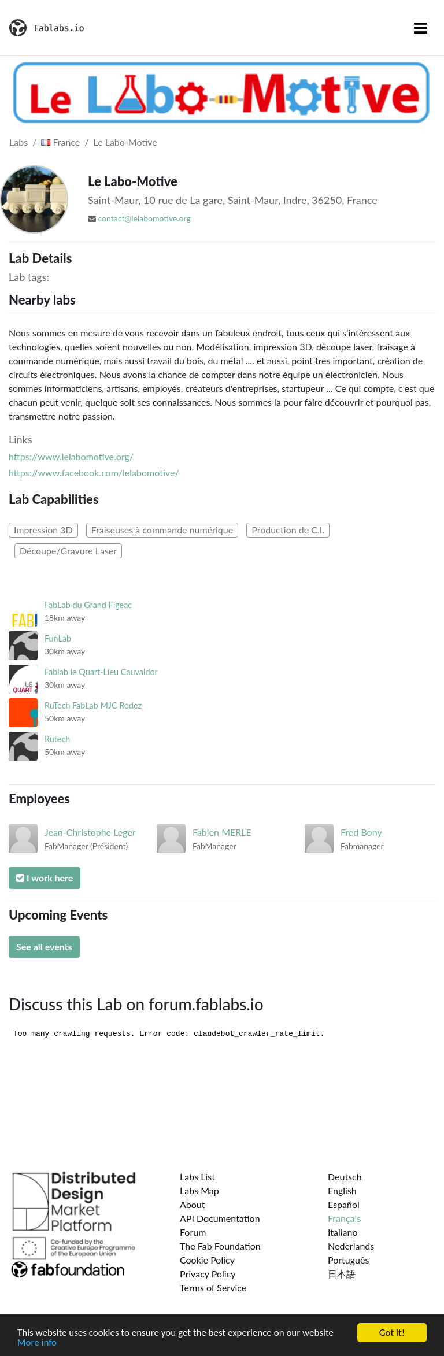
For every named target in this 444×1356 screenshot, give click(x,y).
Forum (193, 1232)
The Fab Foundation (220, 1245)
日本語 (342, 1273)
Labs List (197, 1176)
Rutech (57, 739)
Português (348, 1259)
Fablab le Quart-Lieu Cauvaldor (101, 672)
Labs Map (199, 1190)
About (192, 1204)
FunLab (58, 638)
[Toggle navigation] (420, 27)
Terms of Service (213, 1287)
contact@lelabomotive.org (144, 218)
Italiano (343, 1232)
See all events (44, 946)
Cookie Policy (207, 1259)
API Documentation (220, 1218)
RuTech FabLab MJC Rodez (93, 705)
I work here (44, 877)
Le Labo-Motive (125, 141)
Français (344, 1218)
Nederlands (351, 1245)
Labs (18, 141)
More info (37, 1343)
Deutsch (345, 1176)
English (342, 1190)
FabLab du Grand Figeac (88, 605)
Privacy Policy (208, 1273)
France (60, 141)
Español (344, 1204)
